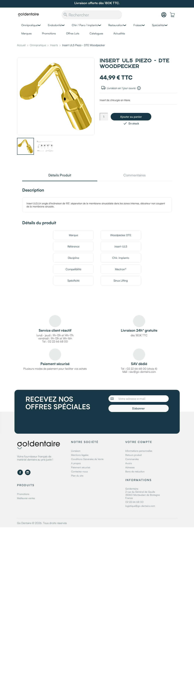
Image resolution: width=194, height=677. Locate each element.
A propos (76, 463)
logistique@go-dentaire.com (140, 505)
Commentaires (134, 175)
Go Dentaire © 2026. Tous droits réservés (42, 523)
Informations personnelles (138, 450)
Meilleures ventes (26, 498)
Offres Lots (72, 33)
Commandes (132, 459)
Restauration (115, 25)
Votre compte (138, 442)
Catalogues (96, 33)
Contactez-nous (79, 471)
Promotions (49, 33)
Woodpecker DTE (120, 235)
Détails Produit (59, 175)
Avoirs (128, 463)
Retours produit (133, 454)
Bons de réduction (135, 471)
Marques (26, 33)
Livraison (75, 450)
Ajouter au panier (131, 116)
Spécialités (158, 25)
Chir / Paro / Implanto (85, 25)
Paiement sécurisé (80, 467)
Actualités (119, 33)
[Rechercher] (92, 14)
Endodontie (54, 25)
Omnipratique (29, 25)
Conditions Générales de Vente (87, 459)
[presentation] (137, 421)
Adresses (130, 467)
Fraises (137, 25)
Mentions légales (79, 454)
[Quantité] (104, 116)
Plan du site (77, 475)
